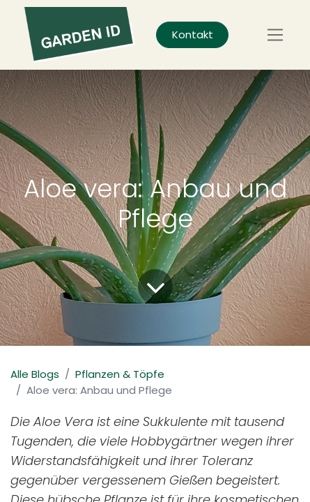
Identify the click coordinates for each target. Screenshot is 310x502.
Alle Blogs (34, 374)
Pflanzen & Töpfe (119, 374)
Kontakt (192, 34)
